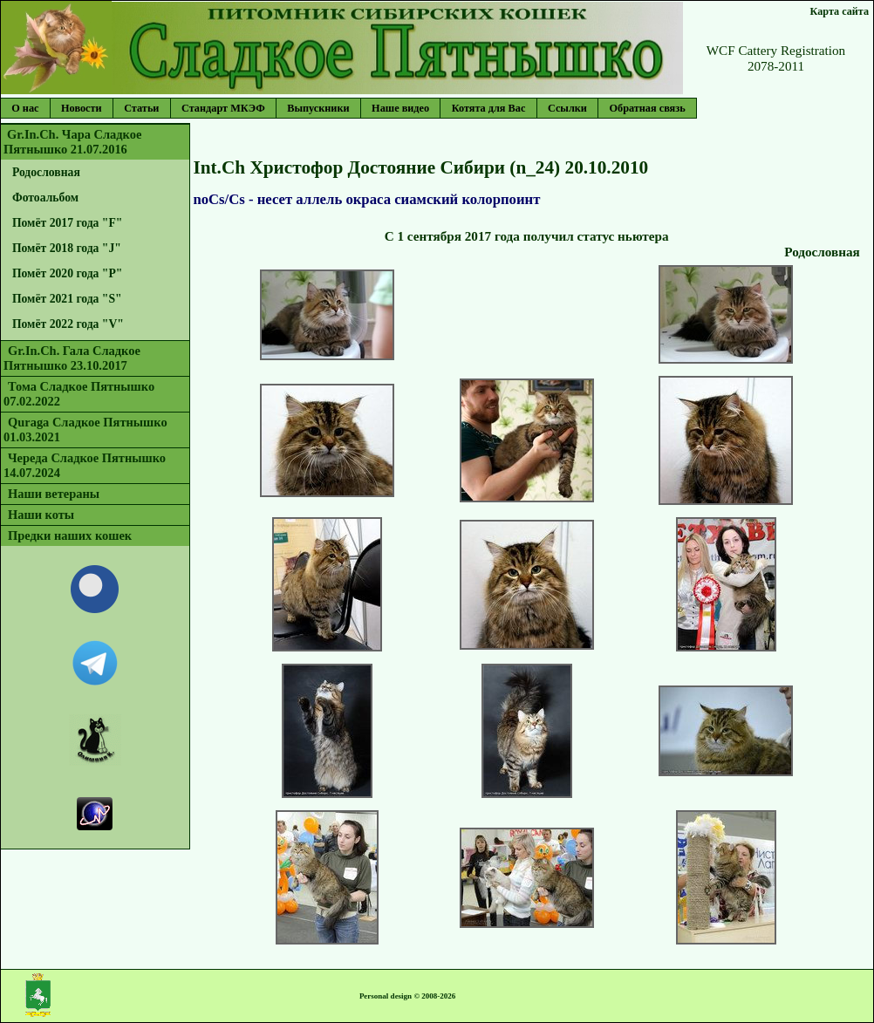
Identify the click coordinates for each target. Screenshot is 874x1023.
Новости (81, 108)
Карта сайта (839, 11)
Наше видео (400, 108)
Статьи (141, 108)
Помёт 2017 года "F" (67, 222)
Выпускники (318, 108)
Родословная (46, 172)
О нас (24, 108)
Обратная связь (647, 108)
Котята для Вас (489, 108)
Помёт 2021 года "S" (67, 298)
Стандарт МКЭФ (223, 108)
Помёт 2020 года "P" (67, 273)
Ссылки (567, 108)
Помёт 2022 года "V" (68, 324)
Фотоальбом (45, 197)
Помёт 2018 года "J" (66, 248)
